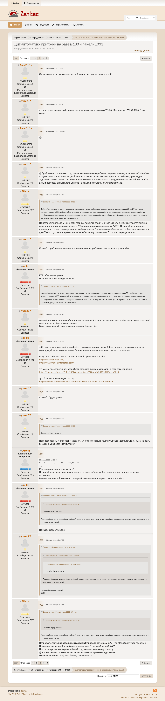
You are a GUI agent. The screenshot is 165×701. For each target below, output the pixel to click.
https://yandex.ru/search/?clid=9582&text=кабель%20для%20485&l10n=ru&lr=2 (79, 372)
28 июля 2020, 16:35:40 (48, 460)
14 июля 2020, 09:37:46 (55, 314)
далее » (147, 50)
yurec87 (26, 100)
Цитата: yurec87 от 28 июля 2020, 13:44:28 (60, 496)
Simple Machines (34, 694)
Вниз (16, 58)
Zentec (24, 690)
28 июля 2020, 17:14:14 (55, 605)
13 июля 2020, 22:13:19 (55, 167)
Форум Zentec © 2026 (146, 694)
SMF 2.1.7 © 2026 (16, 694)
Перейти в (101, 676)
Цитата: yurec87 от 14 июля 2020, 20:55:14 (60, 426)
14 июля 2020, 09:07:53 (55, 269)
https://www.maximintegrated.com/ (56, 362)
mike (26, 266)
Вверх (16, 663)
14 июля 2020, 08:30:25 (55, 242)
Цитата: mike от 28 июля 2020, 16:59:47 (59, 547)
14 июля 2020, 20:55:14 (55, 392)
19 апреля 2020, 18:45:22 (55, 68)
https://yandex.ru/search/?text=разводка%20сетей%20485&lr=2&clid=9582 (76, 381)
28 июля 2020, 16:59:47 (55, 488)
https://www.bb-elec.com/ (51, 359)
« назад (138, 50)
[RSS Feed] (155, 690)
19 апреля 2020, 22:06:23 (55, 104)
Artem (26, 450)
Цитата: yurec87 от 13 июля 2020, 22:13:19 (60, 202)
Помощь (125, 697)
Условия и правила (139, 697)
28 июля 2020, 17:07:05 (55, 540)
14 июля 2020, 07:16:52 (55, 195)
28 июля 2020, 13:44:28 (55, 419)
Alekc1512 (26, 64)
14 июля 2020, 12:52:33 (55, 341)
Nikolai (26, 191)
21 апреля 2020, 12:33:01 (55, 132)
